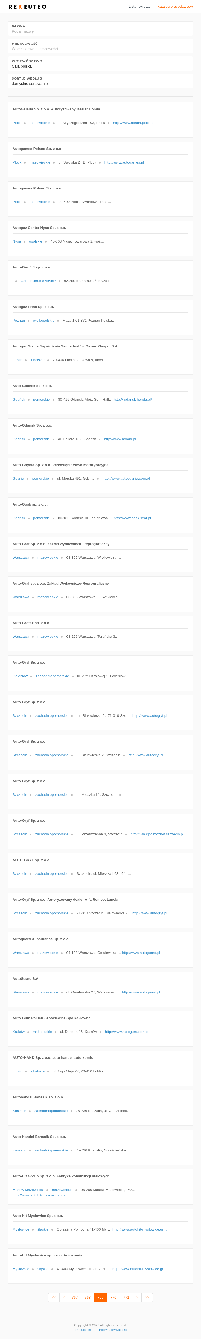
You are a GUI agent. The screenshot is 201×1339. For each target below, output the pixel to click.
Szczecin (20, 716)
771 (126, 1297)
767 (75, 1297)
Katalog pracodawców (175, 6)
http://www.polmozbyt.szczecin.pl (157, 834)
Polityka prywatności (113, 1329)
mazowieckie (40, 123)
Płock (17, 123)
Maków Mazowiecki (28, 1190)
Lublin (17, 360)
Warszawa (21, 557)
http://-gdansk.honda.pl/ (133, 399)
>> (147, 1297)
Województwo (27, 61)
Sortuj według (27, 78)
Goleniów (20, 676)
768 (88, 1297)
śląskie (43, 1229)
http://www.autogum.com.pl (126, 1032)
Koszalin (19, 1111)
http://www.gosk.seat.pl (132, 518)
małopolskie (42, 1032)
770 (113, 1297)
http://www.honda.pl (120, 439)
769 (100, 1297)
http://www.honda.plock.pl (134, 123)
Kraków (19, 1032)
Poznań (19, 320)
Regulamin (83, 1329)
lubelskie (37, 360)
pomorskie (41, 399)
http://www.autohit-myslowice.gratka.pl (139, 1229)
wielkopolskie (43, 320)
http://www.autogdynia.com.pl (126, 478)
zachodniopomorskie (52, 676)
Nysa (17, 241)
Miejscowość (24, 44)
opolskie (35, 241)
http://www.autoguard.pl (141, 953)
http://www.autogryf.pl (149, 716)
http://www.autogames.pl (124, 162)
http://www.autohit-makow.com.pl (39, 1195)
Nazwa (18, 26)
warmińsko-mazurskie (38, 281)
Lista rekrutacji (140, 6)
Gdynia (18, 478)
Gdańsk (19, 399)
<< (54, 1297)
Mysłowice (21, 1229)
